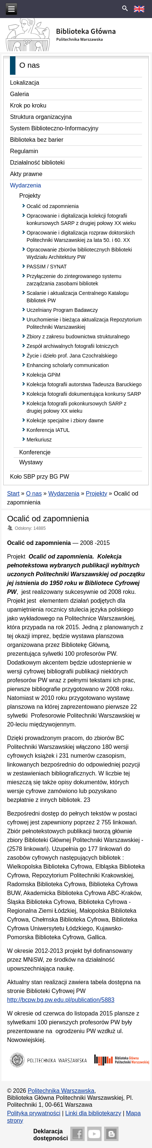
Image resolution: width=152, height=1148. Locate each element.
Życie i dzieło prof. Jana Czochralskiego (71, 356)
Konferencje (34, 452)
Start (13, 493)
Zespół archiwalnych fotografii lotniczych (72, 346)
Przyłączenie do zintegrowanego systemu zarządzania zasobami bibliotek (73, 279)
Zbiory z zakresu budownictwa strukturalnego (78, 336)
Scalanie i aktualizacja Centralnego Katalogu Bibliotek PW (77, 296)
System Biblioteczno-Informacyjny (54, 128)
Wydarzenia (25, 185)
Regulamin (24, 151)
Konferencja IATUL (48, 430)
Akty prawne (26, 174)
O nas (34, 493)
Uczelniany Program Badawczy (62, 310)
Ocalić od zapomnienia (52, 206)
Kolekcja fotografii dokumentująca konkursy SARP (83, 394)
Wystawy (31, 462)
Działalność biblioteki (37, 162)
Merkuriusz (39, 440)
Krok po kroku (28, 105)
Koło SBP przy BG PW (39, 476)
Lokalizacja (24, 83)
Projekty (29, 196)
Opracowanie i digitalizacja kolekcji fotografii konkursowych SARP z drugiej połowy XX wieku (81, 219)
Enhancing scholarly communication (67, 365)
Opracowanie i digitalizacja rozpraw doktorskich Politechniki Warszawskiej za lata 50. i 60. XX (80, 236)
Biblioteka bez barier (36, 140)
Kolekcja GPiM (43, 375)
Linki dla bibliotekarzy (93, 1113)
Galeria (19, 94)
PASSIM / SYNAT (46, 267)
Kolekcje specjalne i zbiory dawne (64, 420)
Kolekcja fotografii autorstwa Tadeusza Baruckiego (84, 384)
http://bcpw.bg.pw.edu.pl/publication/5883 (60, 1000)
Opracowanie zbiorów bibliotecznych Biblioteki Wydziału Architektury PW (79, 253)
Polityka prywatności (33, 1113)
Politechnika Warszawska (61, 1091)
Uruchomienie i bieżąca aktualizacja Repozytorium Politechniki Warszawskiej (84, 323)
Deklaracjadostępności (50, 1134)
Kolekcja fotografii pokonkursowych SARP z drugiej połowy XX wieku (76, 407)
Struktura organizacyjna (41, 117)
